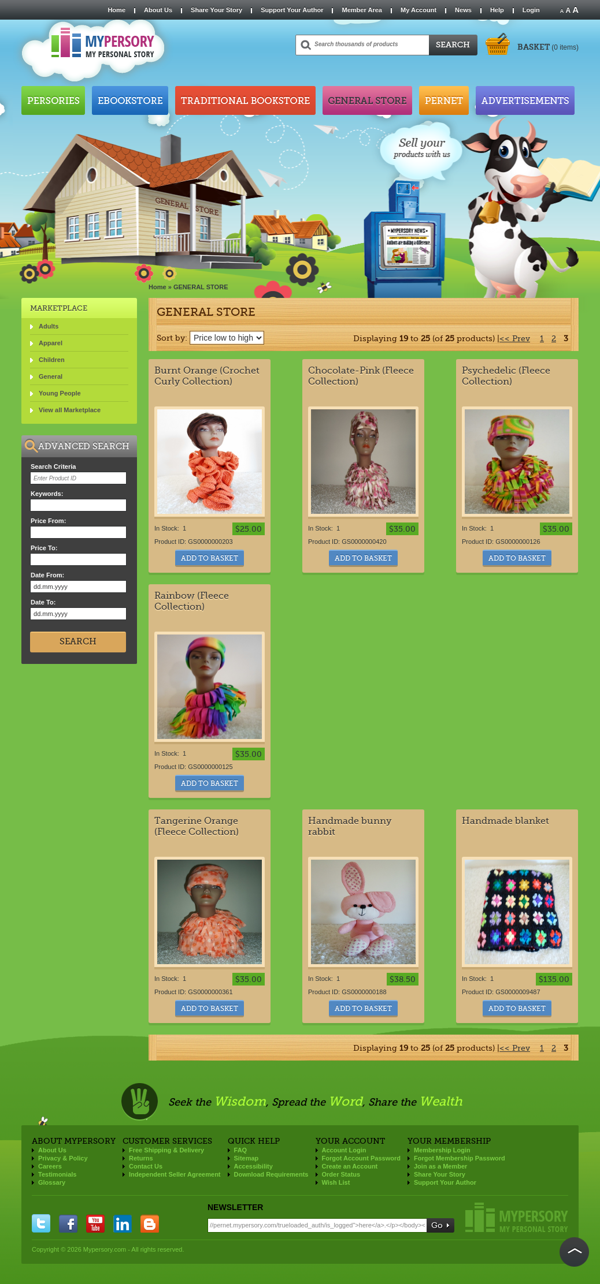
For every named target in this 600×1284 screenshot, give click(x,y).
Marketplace (58, 308)
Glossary (51, 1182)
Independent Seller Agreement (175, 1174)
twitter (41, 1223)
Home (116, 9)
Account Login (344, 1150)
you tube (95, 1223)
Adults (48, 326)
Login (531, 9)
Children (52, 359)
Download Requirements (271, 1174)
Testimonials (57, 1174)
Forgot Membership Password (459, 1158)
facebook (68, 1223)
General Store (367, 100)
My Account (418, 9)
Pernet (444, 100)
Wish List (336, 1182)
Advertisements (525, 100)
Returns (141, 1158)
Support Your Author (292, 9)
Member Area (362, 9)
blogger (149, 1223)
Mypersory (516, 1217)
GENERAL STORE (200, 286)
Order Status (341, 1174)
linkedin (122, 1223)
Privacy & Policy (63, 1158)
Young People (60, 393)
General (50, 376)
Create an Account (350, 1166)
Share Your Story (216, 9)
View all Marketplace (70, 409)
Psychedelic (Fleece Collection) (506, 376)
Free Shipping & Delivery (166, 1150)
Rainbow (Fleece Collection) (191, 601)
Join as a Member (440, 1166)
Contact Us (145, 1166)
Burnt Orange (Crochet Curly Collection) (207, 376)
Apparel (50, 342)
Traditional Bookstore (245, 100)
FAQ (240, 1150)
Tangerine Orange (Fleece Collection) (196, 826)
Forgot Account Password (361, 1158)
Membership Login (442, 1150)
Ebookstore (130, 100)
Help (497, 9)
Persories (53, 100)
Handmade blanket (505, 820)
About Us (158, 9)
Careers (50, 1166)
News (463, 9)
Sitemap (246, 1158)
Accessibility (253, 1166)
